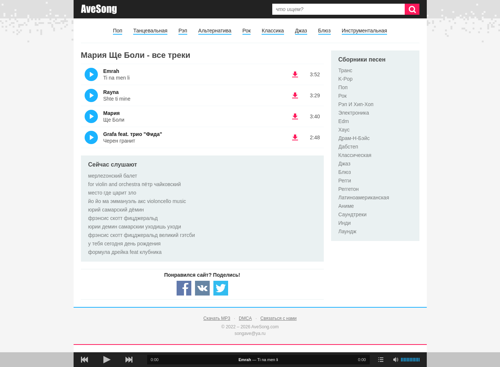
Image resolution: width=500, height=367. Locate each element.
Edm (343, 121)
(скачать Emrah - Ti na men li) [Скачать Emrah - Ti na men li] (295, 74)
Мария (111, 113)
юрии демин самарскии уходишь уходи (134, 227)
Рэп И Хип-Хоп (356, 104)
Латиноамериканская (363, 197)
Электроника (353, 113)
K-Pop (345, 79)
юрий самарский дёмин (116, 210)
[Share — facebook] (184, 288)
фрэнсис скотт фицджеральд (123, 218)
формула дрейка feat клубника (125, 252)
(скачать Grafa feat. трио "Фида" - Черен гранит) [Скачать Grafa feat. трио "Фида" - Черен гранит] (295, 137)
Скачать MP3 (216, 318)
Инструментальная (364, 31)
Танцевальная (150, 31)
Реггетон (348, 189)
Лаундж (347, 231)
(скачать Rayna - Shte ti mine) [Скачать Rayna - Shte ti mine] (295, 95)
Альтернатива (214, 31)
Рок (246, 31)
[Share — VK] (202, 288)
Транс (345, 70)
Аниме (346, 206)
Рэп (182, 31)
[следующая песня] (129, 359)
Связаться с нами (278, 318)
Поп (117, 31)
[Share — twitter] (220, 288)
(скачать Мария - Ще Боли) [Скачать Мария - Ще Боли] (295, 116)
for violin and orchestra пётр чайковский (134, 184)
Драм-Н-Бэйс (354, 138)
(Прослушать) (91, 74)
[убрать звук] (395, 359)
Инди (344, 223)
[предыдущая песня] (85, 359)
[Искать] (412, 9)
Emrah (111, 71)
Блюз (324, 31)
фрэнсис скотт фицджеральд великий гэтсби (141, 235)
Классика (273, 31)
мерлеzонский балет (112, 176)
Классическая (355, 155)
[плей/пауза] (107, 359)
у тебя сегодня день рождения (124, 244)
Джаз (301, 31)
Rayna (111, 92)
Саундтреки (352, 214)
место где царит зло (112, 193)
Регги (344, 181)
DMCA (245, 318)
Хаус (344, 130)
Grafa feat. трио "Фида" (132, 134)
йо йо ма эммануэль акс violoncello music (137, 201)
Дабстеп (348, 147)
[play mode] (380, 359)
